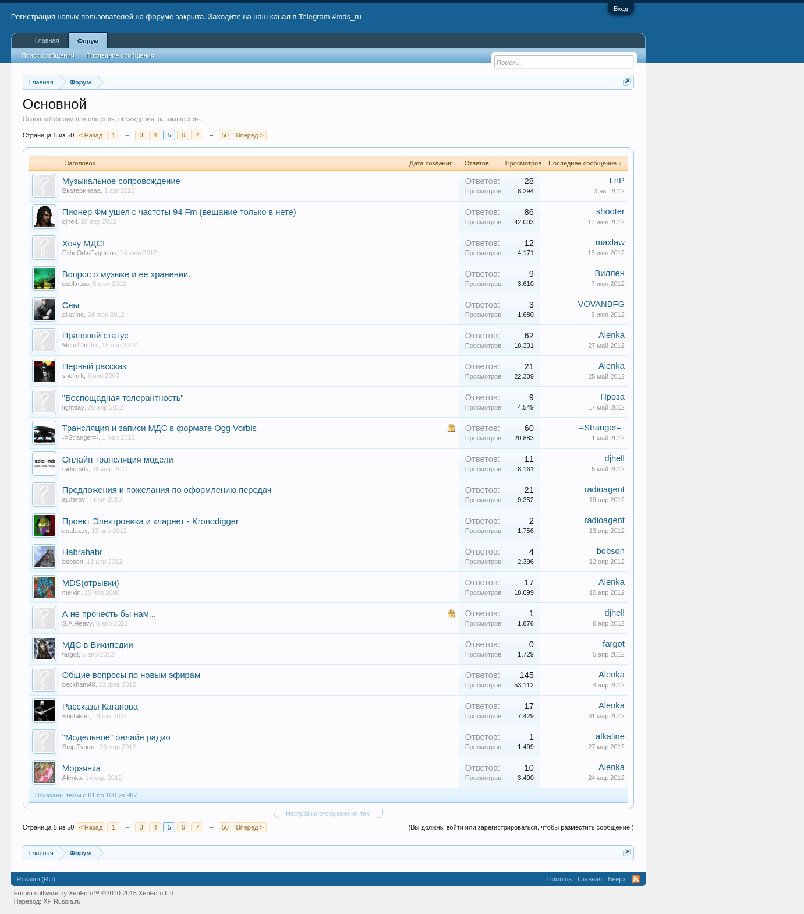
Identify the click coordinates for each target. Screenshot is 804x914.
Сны (70, 305)
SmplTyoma (79, 746)
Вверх (617, 879)
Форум (88, 40)
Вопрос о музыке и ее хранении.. (127, 274)
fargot (70, 654)
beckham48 (78, 684)
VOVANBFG (601, 304)
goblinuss (75, 283)
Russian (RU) (36, 879)
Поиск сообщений (48, 55)
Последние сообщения (120, 55)
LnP (617, 180)
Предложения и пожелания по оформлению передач (167, 490)
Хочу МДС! (83, 243)
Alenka (611, 335)
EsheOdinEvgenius (89, 252)
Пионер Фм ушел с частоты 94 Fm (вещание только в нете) (179, 212)
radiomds (75, 468)
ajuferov (73, 499)
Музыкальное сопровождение (121, 181)
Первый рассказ (94, 366)
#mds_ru (347, 16)
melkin (71, 592)
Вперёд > (250, 135)
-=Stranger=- (80, 437)
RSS (636, 879)
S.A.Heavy (77, 623)
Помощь (559, 879)
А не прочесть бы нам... (109, 614)
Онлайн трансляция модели (117, 459)
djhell (69, 221)
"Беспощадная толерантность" (123, 398)
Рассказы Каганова (100, 706)
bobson (72, 561)
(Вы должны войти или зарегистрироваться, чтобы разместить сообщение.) (521, 827)
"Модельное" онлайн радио (116, 737)
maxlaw (610, 242)
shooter (610, 211)
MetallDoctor (80, 344)
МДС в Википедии (97, 645)
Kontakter (76, 715)
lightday (73, 407)
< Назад (90, 135)
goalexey (75, 530)
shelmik (73, 375)
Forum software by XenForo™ (95, 893)
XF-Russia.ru (61, 901)
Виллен (609, 273)
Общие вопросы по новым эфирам (131, 675)
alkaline (73, 314)
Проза (612, 396)
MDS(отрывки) (90, 583)
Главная (47, 40)
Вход (621, 8)
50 (225, 135)
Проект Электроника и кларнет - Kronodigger (150, 521)
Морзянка (81, 768)
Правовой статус (95, 335)
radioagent (605, 489)
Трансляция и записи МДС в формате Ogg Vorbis (159, 428)
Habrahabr (82, 552)
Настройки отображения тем (328, 813)
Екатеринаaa (81, 190)
